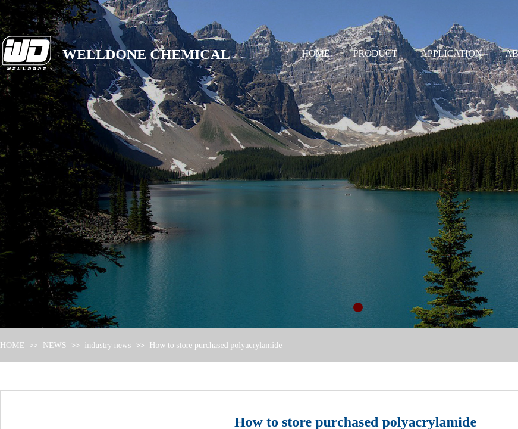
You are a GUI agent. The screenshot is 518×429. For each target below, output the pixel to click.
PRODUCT (375, 53)
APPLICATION (451, 53)
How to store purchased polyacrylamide (215, 345)
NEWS (55, 345)
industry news (107, 345)
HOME (316, 53)
